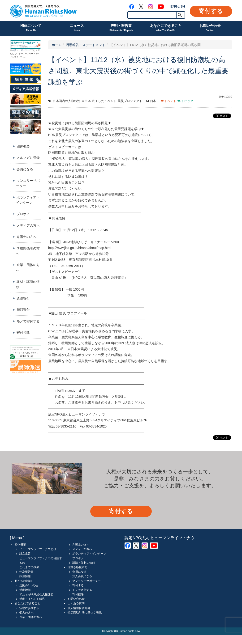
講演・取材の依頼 (83, 562)
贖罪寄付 (23, 310)
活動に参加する (29, 608)
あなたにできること (166, 28)
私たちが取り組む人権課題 (36, 594)
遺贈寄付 (23, 298)
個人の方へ (26, 612)
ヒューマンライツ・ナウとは (37, 549)
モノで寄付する (28, 321)
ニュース (77, 28)
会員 (14, 50)
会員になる (25, 169)
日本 (153, 101)
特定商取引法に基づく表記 (85, 612)
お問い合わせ (210, 28)
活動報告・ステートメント (85, 45)
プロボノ (23, 214)
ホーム (57, 45)
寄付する (211, 11)
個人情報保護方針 (79, 608)
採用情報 (25, 576)
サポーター (23, 50)
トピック (187, 101)
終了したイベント (104, 101)
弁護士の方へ (26, 237)
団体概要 (23, 146)
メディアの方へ (28, 225)
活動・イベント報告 (32, 599)
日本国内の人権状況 (66, 101)
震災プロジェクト (130, 101)
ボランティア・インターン (28, 199)
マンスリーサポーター (28, 183)
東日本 (86, 101)
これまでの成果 (29, 567)
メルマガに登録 (28, 158)
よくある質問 (76, 603)
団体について (31, 28)
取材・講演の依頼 (28, 284)
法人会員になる (82, 576)
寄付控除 (23, 332)
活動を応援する (77, 567)
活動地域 (25, 590)
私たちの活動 (23, 581)
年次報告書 (26, 571)
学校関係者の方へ (28, 250)
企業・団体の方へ (28, 267)
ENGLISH (177, 6)
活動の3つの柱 (28, 585)
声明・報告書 (121, 28)
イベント (170, 101)
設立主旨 (25, 553)
